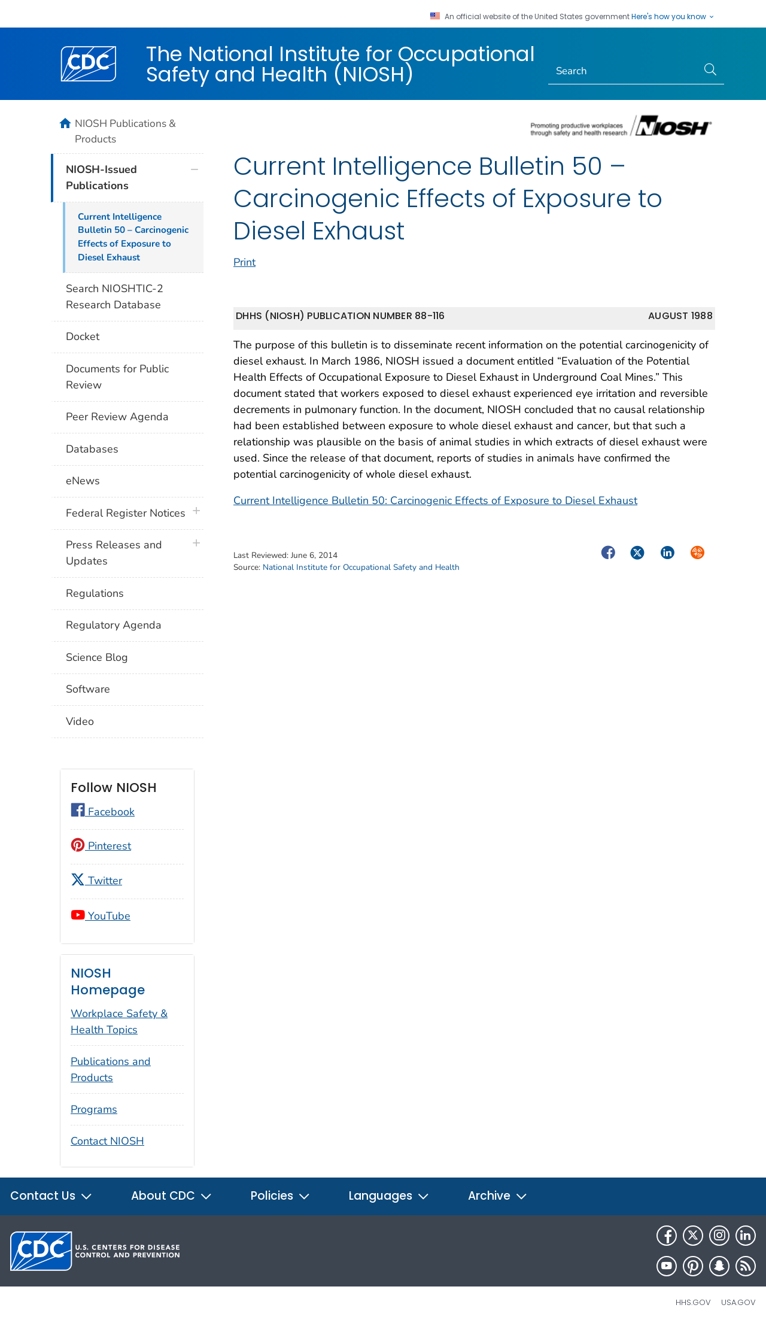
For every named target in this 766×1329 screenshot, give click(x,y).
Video (80, 721)
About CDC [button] (171, 1196)
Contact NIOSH (107, 1141)
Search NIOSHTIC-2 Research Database (114, 296)
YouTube (100, 916)
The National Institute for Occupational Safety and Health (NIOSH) (340, 64)
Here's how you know (673, 17)
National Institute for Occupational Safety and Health (361, 567)
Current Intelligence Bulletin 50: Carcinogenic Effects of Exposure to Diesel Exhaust (435, 500)
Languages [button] (389, 1196)
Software (88, 689)
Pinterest (101, 846)
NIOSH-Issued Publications (101, 177)
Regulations (95, 593)
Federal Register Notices (126, 513)
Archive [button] (498, 1196)
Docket (82, 336)
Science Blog (97, 657)
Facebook (103, 812)
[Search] (623, 71)
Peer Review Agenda (117, 416)
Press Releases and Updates (114, 553)
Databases (92, 449)
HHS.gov (693, 1302)
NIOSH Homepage (108, 981)
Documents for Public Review (117, 377)
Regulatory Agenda (114, 625)
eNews (83, 481)
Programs (94, 1109)
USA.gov (738, 1302)
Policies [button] (281, 1196)
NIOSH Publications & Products (125, 131)
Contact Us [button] (51, 1196)
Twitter (96, 880)
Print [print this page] (244, 262)
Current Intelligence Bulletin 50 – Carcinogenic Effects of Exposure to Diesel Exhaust (133, 237)
